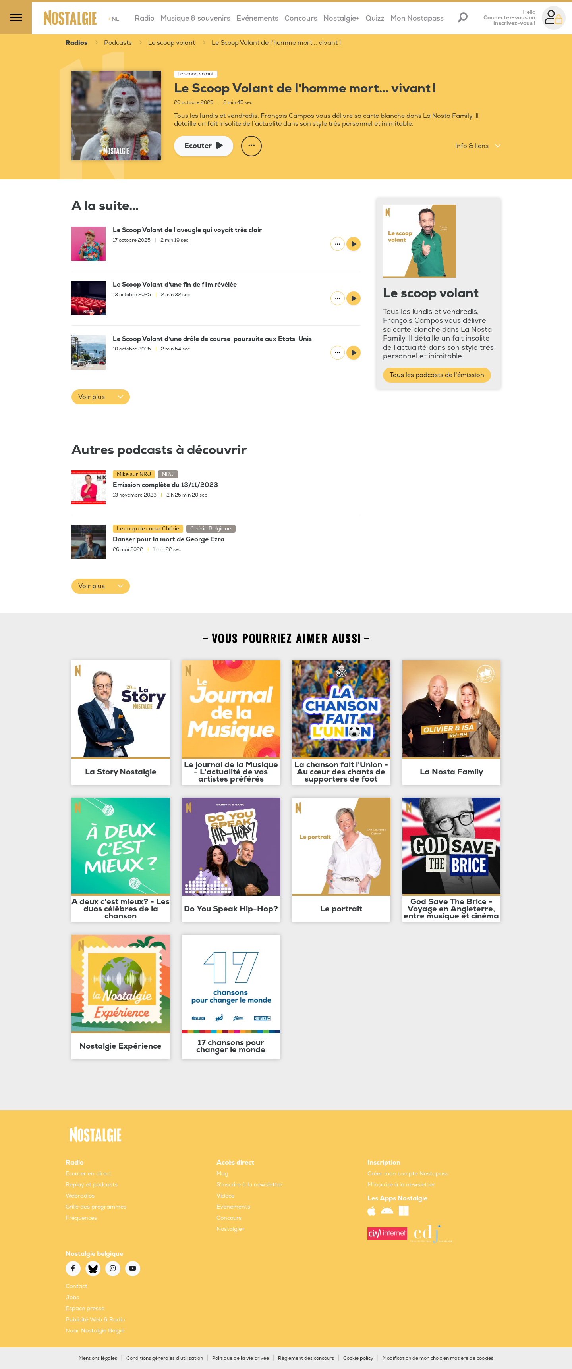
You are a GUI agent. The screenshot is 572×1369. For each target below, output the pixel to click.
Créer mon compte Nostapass (407, 1173)
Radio (145, 18)
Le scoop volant (173, 43)
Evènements (233, 1206)
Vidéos (225, 1195)
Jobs (72, 1297)
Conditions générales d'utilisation (164, 1358)
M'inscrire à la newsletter (401, 1184)
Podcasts (118, 43)
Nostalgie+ (341, 18)
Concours (300, 18)
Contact (76, 1286)
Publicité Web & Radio (95, 1319)
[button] (477, 146)
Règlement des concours (306, 1358)
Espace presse (85, 1308)
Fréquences (81, 1218)
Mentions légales (98, 1358)
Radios (76, 43)
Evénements (257, 18)
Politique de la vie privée (240, 1358)
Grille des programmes (96, 1206)
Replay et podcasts (92, 1184)
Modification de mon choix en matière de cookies (438, 1358)
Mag (222, 1173)
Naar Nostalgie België (95, 1330)
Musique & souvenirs (195, 18)
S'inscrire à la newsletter (249, 1184)
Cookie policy (358, 1358)
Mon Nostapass (417, 18)
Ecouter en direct (89, 1173)
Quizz (375, 18)
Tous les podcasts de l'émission (437, 375)
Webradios (80, 1195)
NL (113, 18)
